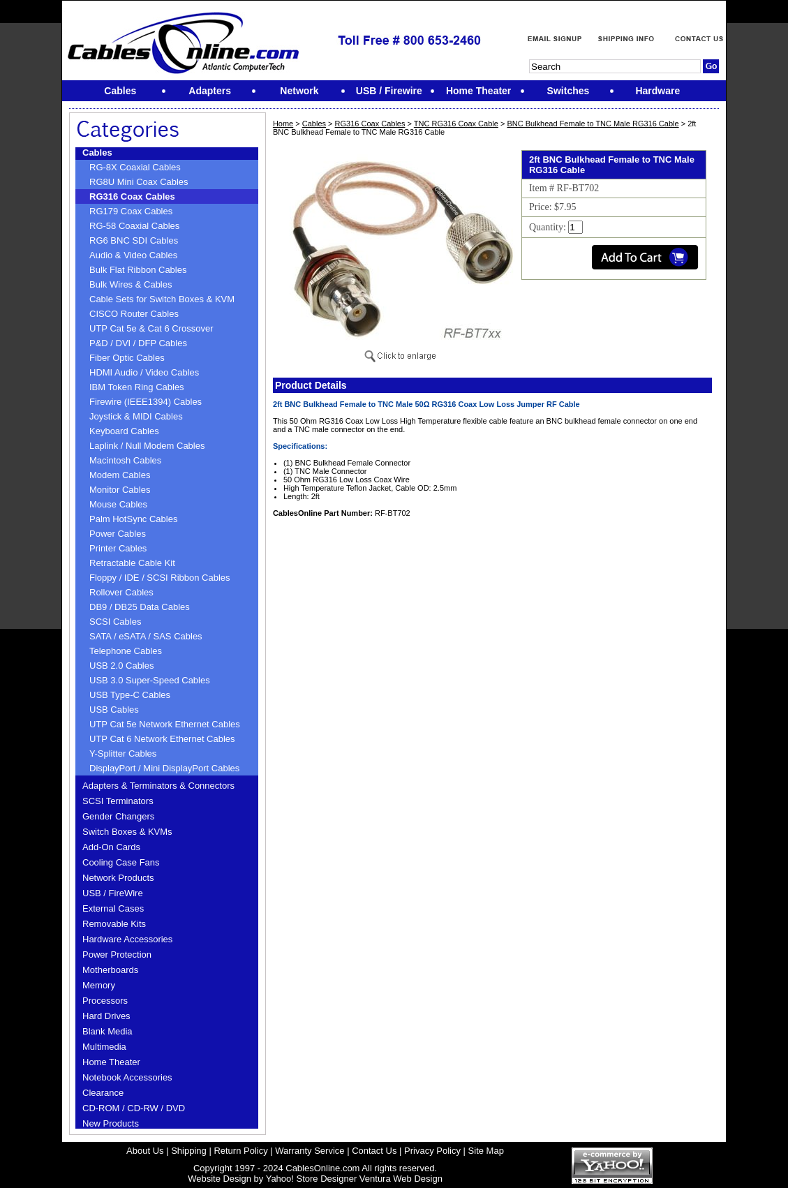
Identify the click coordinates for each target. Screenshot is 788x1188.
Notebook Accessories (127, 1077)
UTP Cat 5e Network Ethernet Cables (164, 724)
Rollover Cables (121, 592)
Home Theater (111, 1062)
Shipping (189, 1150)
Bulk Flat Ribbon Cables (137, 270)
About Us (144, 1150)
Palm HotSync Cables (133, 519)
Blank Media (107, 1031)
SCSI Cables (115, 621)
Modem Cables (119, 475)
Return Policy (240, 1150)
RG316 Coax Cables (132, 196)
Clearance (103, 1092)
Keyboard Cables (124, 431)
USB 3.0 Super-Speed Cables (149, 680)
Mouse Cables (118, 504)
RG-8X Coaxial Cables (135, 167)
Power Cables (117, 533)
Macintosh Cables (125, 460)
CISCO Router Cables (134, 314)
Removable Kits (114, 924)
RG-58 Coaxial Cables (134, 226)
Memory (98, 985)
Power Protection (116, 954)
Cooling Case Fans (121, 862)
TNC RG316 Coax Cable (456, 123)
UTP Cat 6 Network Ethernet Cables (162, 739)
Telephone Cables (125, 651)
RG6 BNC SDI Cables (133, 240)
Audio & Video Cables (133, 255)
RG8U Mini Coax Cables (138, 182)
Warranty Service (309, 1150)
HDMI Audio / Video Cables (144, 372)
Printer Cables (118, 548)
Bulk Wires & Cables (130, 284)
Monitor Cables (119, 489)
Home (283, 123)
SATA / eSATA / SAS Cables (145, 636)
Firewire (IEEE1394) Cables (145, 401)
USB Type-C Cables (129, 695)
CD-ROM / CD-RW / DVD (133, 1108)
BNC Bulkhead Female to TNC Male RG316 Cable (592, 123)
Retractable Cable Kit (132, 563)
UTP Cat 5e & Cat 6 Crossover (151, 328)
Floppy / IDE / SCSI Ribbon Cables (159, 577)
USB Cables (114, 709)
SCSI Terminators (118, 801)
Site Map (486, 1150)
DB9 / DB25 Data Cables (139, 607)
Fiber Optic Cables (127, 357)
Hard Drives (106, 1016)
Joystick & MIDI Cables (136, 416)
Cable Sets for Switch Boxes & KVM (162, 299)
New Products (110, 1123)
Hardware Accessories (127, 939)
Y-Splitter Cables (122, 753)
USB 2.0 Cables (121, 665)
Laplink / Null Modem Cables (147, 445)
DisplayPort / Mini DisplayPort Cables (164, 768)
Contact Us (374, 1150)
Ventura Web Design (401, 1178)
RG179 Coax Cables (130, 211)
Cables (97, 152)
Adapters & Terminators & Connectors (158, 785)
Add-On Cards (111, 847)
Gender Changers (118, 816)
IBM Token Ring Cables (136, 387)
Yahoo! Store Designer (311, 1178)
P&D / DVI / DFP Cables (138, 343)
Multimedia (104, 1046)
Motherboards (110, 970)
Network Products (118, 878)
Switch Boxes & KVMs (127, 831)
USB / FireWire (112, 893)
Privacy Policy (432, 1150)
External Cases (113, 908)
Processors (105, 1000)
